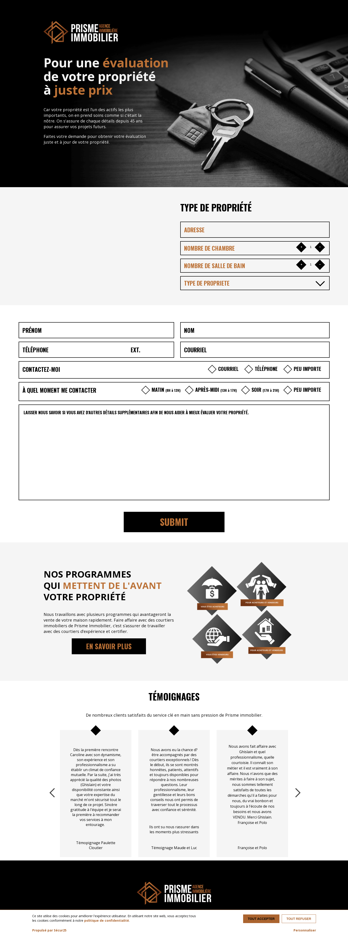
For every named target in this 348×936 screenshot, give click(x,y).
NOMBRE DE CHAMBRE (209, 248)
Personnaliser (305, 930)
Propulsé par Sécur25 (49, 930)
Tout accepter (261, 919)
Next (295, 791)
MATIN (162, 389)
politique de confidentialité (106, 920)
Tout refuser (298, 919)
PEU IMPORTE (303, 368)
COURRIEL (225, 368)
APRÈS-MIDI (212, 389)
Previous (53, 791)
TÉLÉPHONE (263, 368)
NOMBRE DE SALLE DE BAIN (214, 265)
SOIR (261, 389)
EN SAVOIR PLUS (109, 646)
